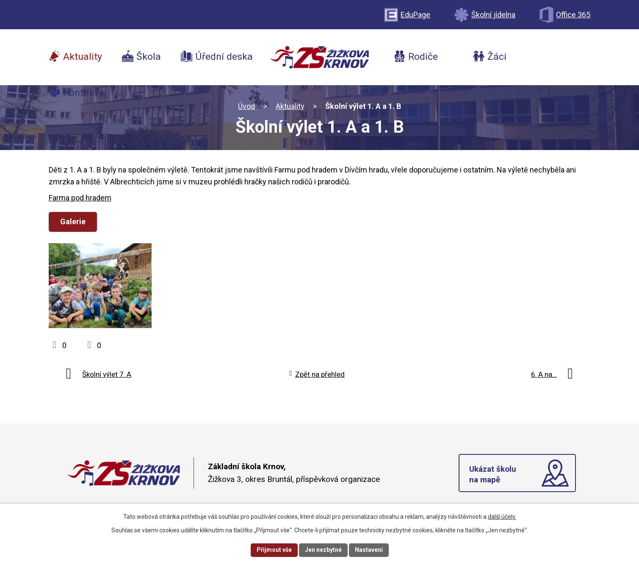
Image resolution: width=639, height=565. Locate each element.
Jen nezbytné (323, 549)
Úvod (246, 106)
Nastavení (369, 549)
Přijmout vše (274, 549)
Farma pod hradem (80, 197)
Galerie (73, 221)
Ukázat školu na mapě (492, 474)
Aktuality (290, 106)
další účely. (502, 516)
